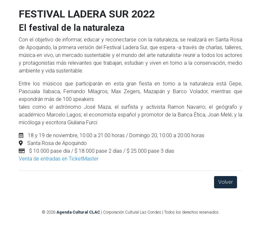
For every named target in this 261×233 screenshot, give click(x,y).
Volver (225, 182)
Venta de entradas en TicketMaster (58, 159)
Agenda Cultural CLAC (78, 212)
